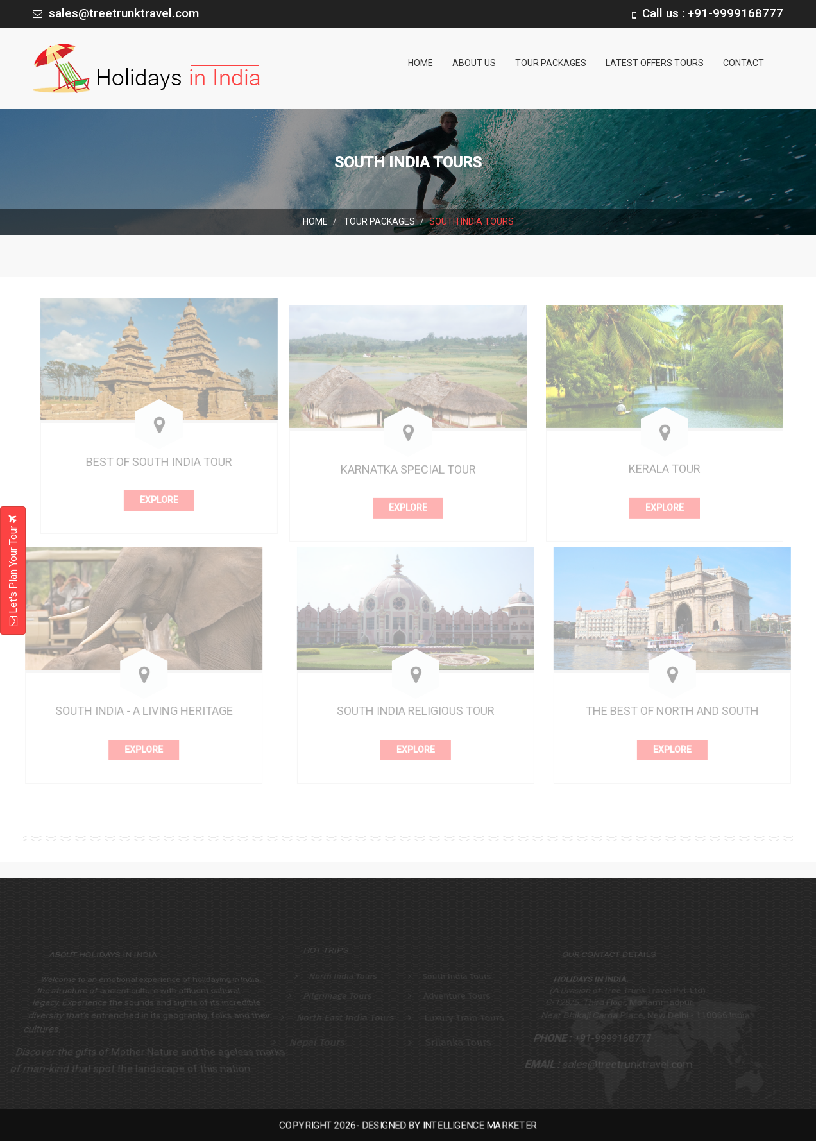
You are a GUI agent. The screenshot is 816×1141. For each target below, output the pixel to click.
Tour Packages (550, 63)
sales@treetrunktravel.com (124, 13)
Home (420, 63)
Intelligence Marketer (474, 1125)
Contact (743, 63)
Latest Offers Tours (655, 63)
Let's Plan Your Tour (13, 570)
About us (474, 63)
